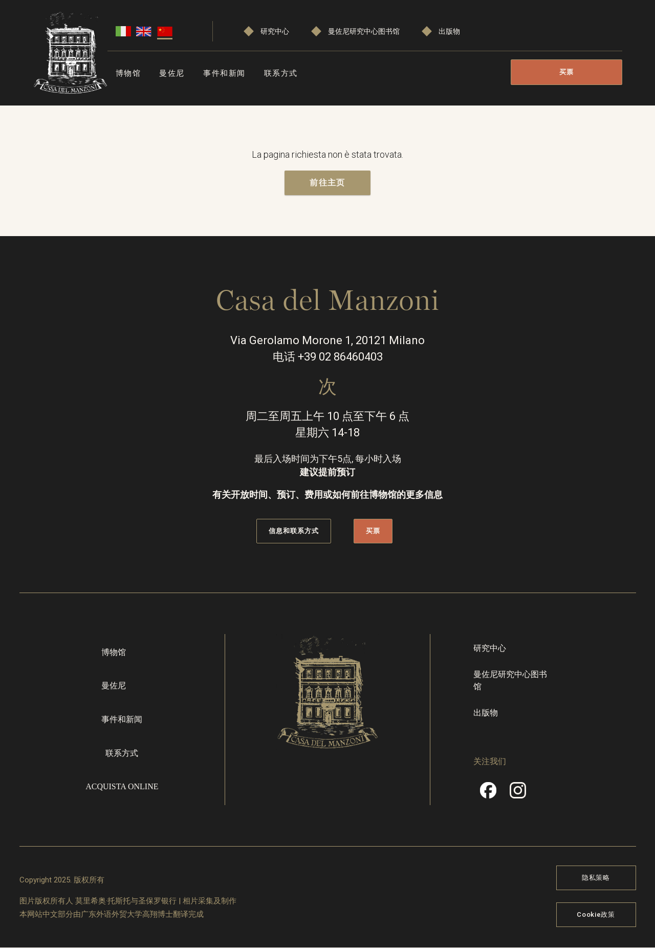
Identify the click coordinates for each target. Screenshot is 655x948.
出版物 (449, 31)
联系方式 (281, 73)
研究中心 (274, 31)
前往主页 (327, 182)
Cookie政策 (596, 914)
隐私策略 (596, 877)
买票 (566, 72)
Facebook (488, 793)
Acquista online (121, 786)
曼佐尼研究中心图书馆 (364, 31)
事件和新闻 (224, 73)
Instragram (518, 793)
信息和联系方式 (294, 531)
